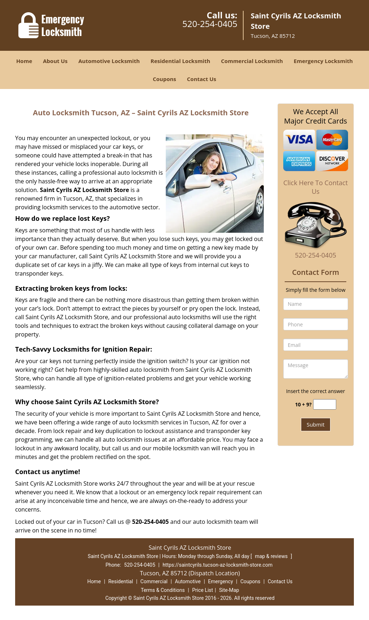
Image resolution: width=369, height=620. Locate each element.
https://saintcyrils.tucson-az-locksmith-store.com (217, 565)
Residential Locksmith (180, 60)
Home (24, 60)
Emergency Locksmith (323, 60)
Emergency (220, 581)
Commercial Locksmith (252, 60)
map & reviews (272, 556)
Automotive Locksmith (108, 60)
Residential (120, 581)
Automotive (188, 581)
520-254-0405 (209, 24)
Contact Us (201, 78)
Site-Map (229, 590)
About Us (55, 60)
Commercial (154, 581)
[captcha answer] (324, 404)
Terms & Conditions (163, 590)
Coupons (164, 78)
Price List (202, 590)
